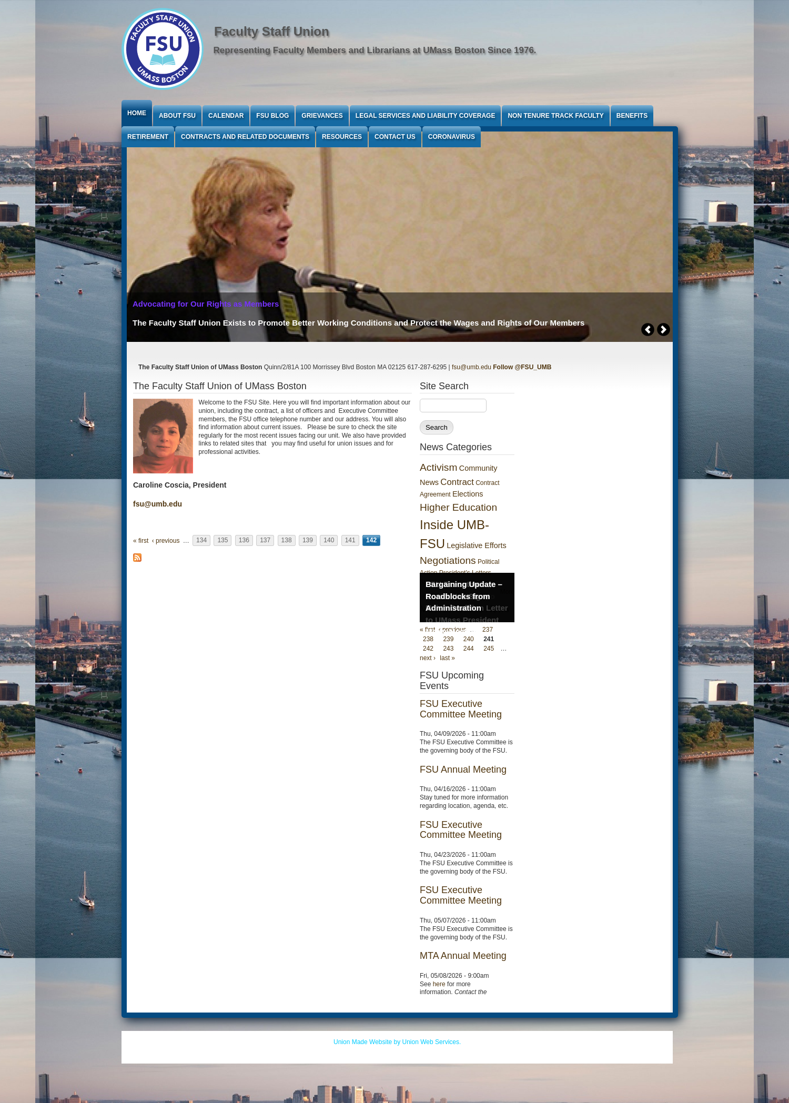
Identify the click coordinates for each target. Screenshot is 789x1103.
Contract (456, 482)
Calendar (226, 115)
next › (428, 658)
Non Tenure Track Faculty (555, 115)
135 (222, 540)
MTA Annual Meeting (463, 955)
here (439, 984)
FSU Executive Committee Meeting (461, 709)
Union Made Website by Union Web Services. (397, 1042)
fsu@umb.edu (471, 367)
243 (448, 648)
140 (328, 540)
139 (307, 540)
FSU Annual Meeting (463, 769)
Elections (467, 494)
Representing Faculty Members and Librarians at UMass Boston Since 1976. (375, 50)
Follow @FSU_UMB (522, 367)
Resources (342, 136)
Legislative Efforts (476, 545)
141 (350, 540)
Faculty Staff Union (271, 31)
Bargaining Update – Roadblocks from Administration (464, 596)
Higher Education (458, 507)
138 (286, 540)
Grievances (321, 115)
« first (140, 540)
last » (447, 658)
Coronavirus (451, 136)
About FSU (177, 115)
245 (488, 648)
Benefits (632, 115)
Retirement (147, 136)
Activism (438, 467)
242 (428, 648)
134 (201, 540)
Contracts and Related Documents (245, 136)
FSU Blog (272, 115)
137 (265, 540)
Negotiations (448, 560)
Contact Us (395, 136)
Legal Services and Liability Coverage (425, 115)
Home (136, 113)
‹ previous (166, 540)
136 (244, 540)
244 (468, 648)
